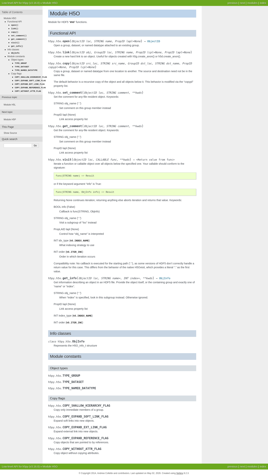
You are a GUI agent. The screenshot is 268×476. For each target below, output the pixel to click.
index (263, 2)
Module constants (16, 55)
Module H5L (10, 101)
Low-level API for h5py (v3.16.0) (21, 2)
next (242, 2)
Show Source (10, 130)
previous (232, 2)
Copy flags (16, 71)
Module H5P (10, 116)
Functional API (14, 21)
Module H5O (50, 2)
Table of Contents (12, 12)
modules (252, 2)
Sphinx (179, 472)
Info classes (13, 48)
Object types (17, 58)
